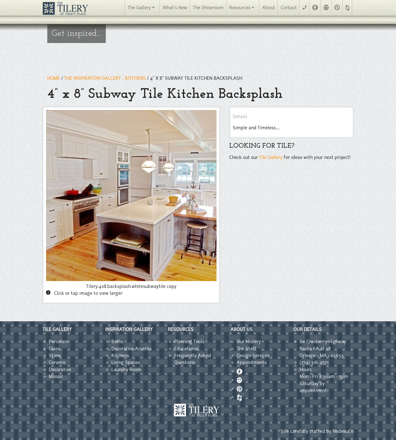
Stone (55, 355)
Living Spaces (125, 362)
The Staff (246, 349)
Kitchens (120, 355)
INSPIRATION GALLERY (129, 329)
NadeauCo (343, 431)
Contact (289, 8)
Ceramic (57, 362)
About (268, 8)
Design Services (253, 355)
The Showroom (208, 8)
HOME (53, 78)
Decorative (60, 369)
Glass (54, 349)
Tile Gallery (270, 157)
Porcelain (58, 341)
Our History (249, 341)
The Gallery (139, 8)
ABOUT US (242, 329)
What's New (175, 8)
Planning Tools (189, 341)
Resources (239, 8)
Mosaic (56, 376)
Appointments (252, 362)
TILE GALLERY (57, 329)
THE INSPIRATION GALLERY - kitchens (105, 78)
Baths (117, 341)
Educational (186, 349)
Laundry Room (126, 369)
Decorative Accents (131, 349)
